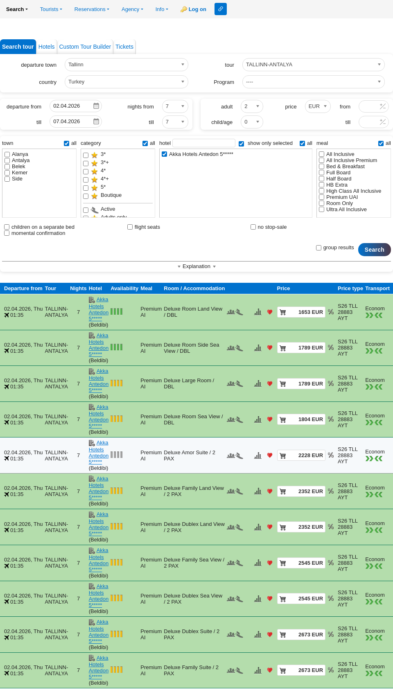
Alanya (16, 154)
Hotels (46, 46)
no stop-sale (269, 227)
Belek (15, 166)
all (70, 143)
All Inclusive (337, 154)
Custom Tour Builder (85, 46)
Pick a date (96, 106)
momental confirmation (35, 233)
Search (374, 249)
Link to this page (221, 9)
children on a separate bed (39, 227)
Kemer (16, 172)
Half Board (335, 179)
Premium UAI (338, 197)
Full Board (334, 172)
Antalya (17, 160)
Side (14, 179)
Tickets (124, 46)
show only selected (265, 143)
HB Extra (333, 185)
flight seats (143, 227)
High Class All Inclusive (350, 191)
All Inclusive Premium (348, 160)
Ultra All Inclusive (343, 209)
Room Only (336, 203)
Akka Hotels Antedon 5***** (197, 154)
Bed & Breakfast (342, 166)
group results (335, 247)
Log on (197, 9)
